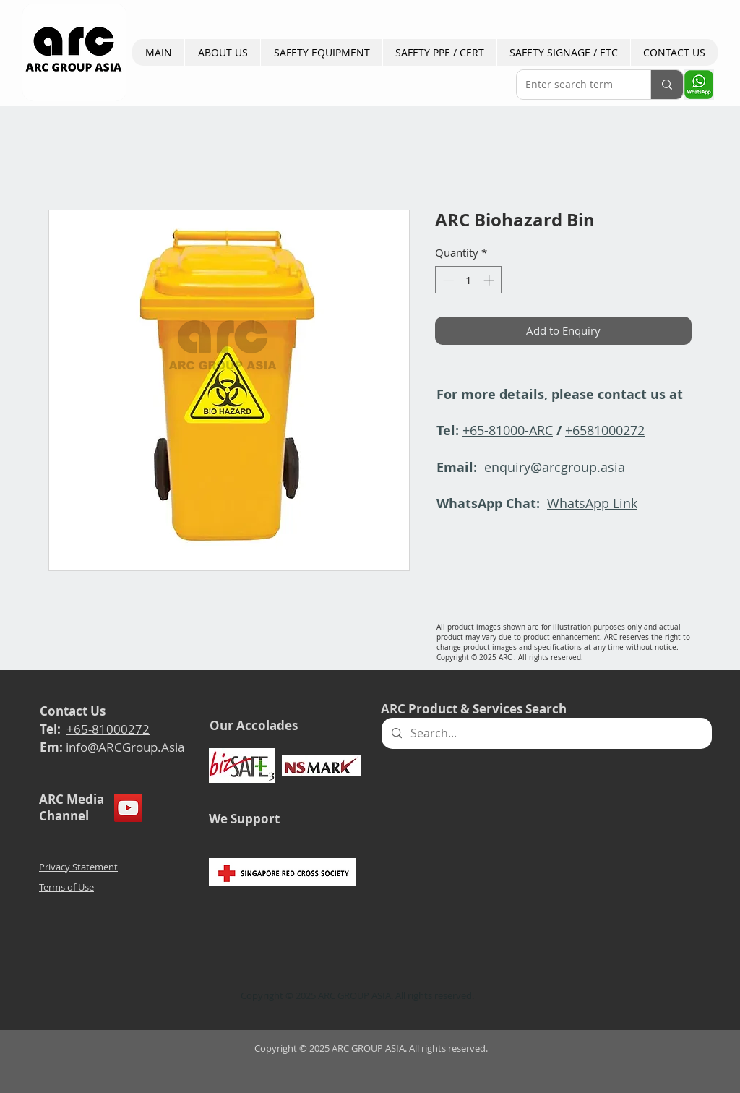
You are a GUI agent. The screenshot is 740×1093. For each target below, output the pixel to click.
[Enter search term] (572, 84)
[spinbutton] (469, 280)
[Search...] (545, 733)
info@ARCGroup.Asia (125, 747)
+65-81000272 (108, 729)
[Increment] (490, 280)
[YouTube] (128, 808)
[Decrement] (447, 280)
